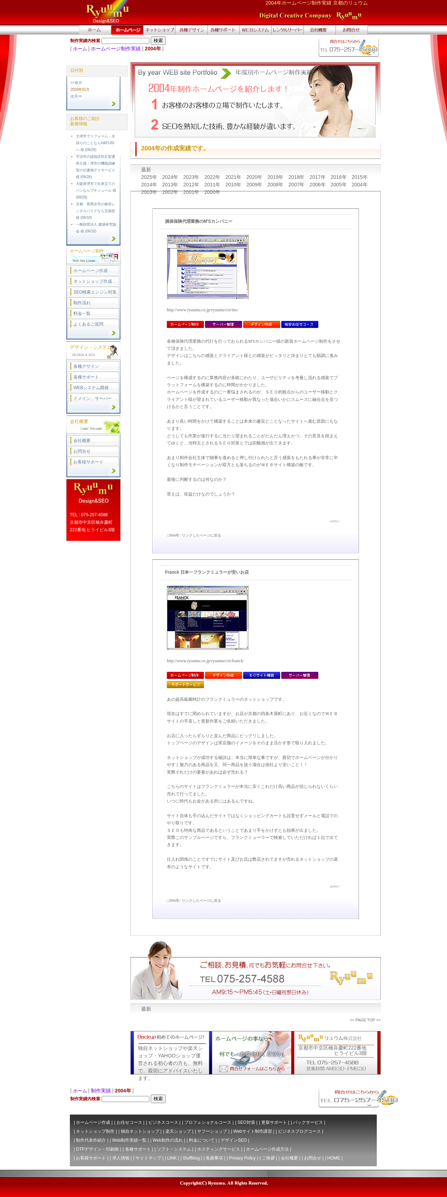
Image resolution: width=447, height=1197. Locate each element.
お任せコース (129, 1122)
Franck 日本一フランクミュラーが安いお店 (207, 572)
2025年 (150, 177)
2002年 (171, 192)
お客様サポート (88, 461)
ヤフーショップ (212, 1131)
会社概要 (82, 440)
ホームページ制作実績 (116, 48)
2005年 (339, 184)
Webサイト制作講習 (252, 1131)
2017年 (318, 177)
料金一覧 (82, 313)
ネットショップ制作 (95, 1131)
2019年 (276, 177)
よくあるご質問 (88, 324)
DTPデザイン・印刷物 (97, 1149)
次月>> (76, 96)
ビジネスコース (163, 1122)
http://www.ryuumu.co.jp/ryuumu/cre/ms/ (202, 309)
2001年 (192, 192)
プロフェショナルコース (207, 1122)
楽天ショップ (178, 1131)
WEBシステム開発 (91, 387)
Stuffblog (191, 1158)
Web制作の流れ (168, 1140)
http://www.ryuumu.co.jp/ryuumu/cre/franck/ (205, 660)
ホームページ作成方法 (267, 1149)
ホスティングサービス (218, 1149)
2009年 (255, 184)
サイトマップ (148, 1158)
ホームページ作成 (90, 270)
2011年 (213, 184)
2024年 (171, 177)
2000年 (212, 192)
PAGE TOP (365, 1020)
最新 (146, 169)
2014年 (150, 184)
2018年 (297, 177)
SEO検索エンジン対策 (95, 292)
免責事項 (214, 1158)
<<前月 (76, 83)
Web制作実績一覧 (129, 1140)
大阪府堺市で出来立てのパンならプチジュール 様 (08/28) (96, 190)
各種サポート (86, 376)
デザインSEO (234, 1140)
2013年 (171, 184)
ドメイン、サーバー (92, 398)
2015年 (359, 177)
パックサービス (308, 1122)
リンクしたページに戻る (201, 535)
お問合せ (82, 451)
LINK (172, 1158)
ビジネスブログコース (299, 1131)
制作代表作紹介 (91, 1140)
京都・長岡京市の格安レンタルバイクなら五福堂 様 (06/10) (95, 211)
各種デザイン (86, 366)
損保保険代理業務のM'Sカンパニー (198, 221)
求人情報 (120, 1158)
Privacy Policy (242, 1158)
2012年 (192, 184)
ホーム (80, 48)
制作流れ (82, 302)
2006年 (318, 184)
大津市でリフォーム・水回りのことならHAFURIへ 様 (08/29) (95, 143)
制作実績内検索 (85, 40)
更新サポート (274, 1122)
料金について (202, 1140)
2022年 (213, 177)
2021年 (234, 177)
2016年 (339, 177)
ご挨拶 (268, 1158)
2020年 (255, 177)
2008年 (276, 184)
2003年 (150, 192)
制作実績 (101, 1090)
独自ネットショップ (140, 1131)
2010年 (234, 184)
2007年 (297, 184)
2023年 (192, 177)
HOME (333, 1158)
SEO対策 (246, 1122)
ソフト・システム (174, 1149)
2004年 (359, 184)
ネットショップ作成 (92, 281)
